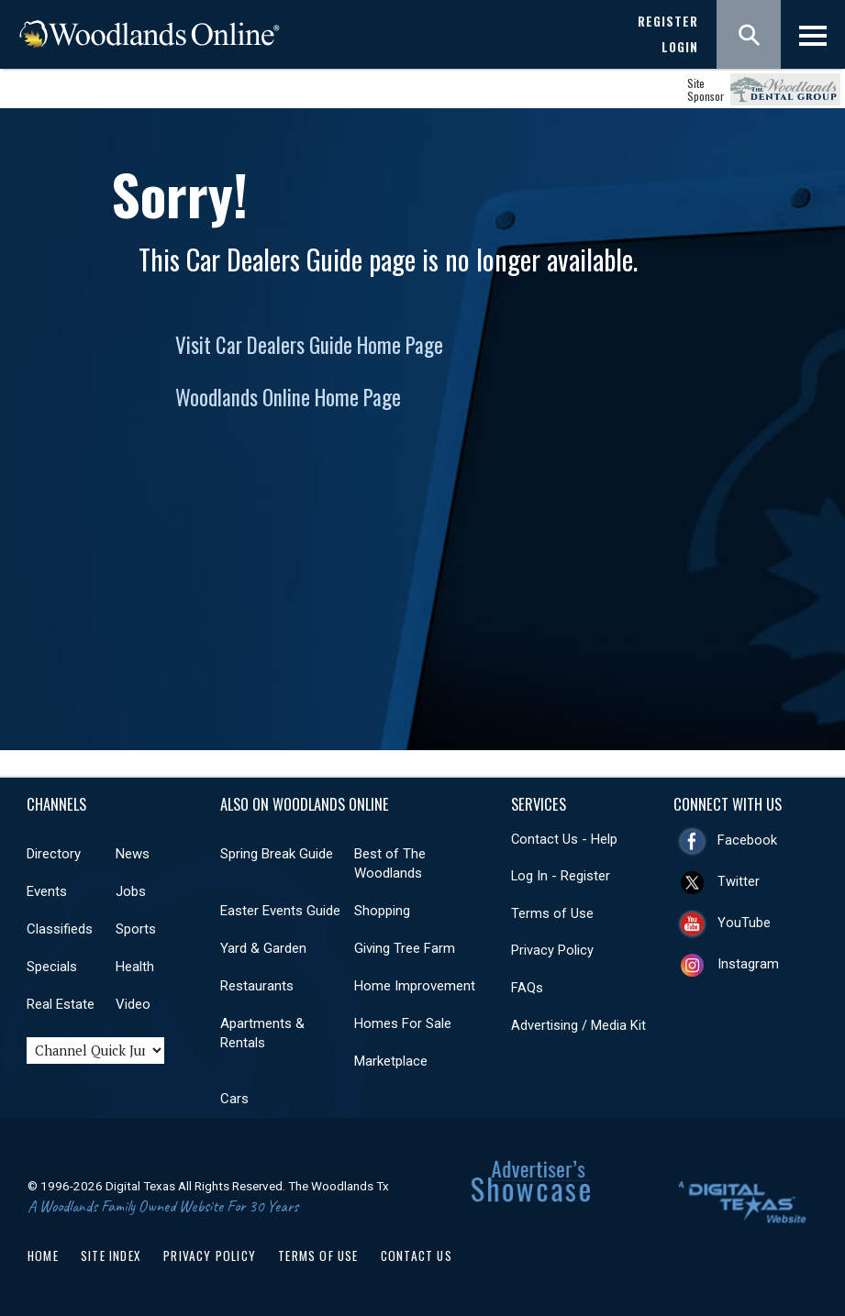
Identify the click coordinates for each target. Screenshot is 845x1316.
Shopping (382, 910)
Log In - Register (560, 876)
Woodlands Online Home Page (288, 397)
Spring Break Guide (276, 854)
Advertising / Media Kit (578, 1025)
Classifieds (60, 929)
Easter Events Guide (280, 910)
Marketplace (391, 1061)
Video (133, 1004)
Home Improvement (414, 986)
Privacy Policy (552, 950)
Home (43, 1255)
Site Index (111, 1255)
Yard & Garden (263, 948)
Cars (234, 1098)
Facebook (747, 840)
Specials (52, 966)
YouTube (744, 922)
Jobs (131, 891)
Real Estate (61, 1004)
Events (47, 891)
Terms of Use (552, 913)
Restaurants (257, 986)
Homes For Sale (402, 1023)
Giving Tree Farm (404, 948)
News (133, 854)
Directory (54, 854)
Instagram (748, 964)
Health (135, 966)
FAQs (527, 987)
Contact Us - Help (564, 839)
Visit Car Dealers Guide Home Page (309, 344)
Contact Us (416, 1255)
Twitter (738, 881)
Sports (136, 929)
